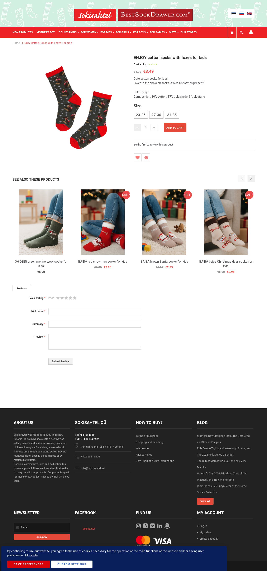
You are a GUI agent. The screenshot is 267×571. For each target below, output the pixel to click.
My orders (206, 532)
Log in (203, 526)
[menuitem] (25, 32)
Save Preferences (29, 564)
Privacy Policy (144, 454)
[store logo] (95, 15)
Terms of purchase (147, 435)
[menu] (107, 32)
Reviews (21, 288)
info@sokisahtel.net (93, 468)
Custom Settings (71, 564)
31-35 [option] (172, 115)
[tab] (22, 288)
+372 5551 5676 (90, 456)
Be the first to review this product (153, 144)
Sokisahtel (88, 528)
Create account (209, 538)
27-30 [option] (156, 115)
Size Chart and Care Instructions (155, 460)
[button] (251, 178)
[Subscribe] (42, 537)
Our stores (189, 32)
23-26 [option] (141, 115)
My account (251, 32)
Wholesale (142, 448)
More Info (31, 555)
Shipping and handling (149, 442)
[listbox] (194, 115)
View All (205, 501)
